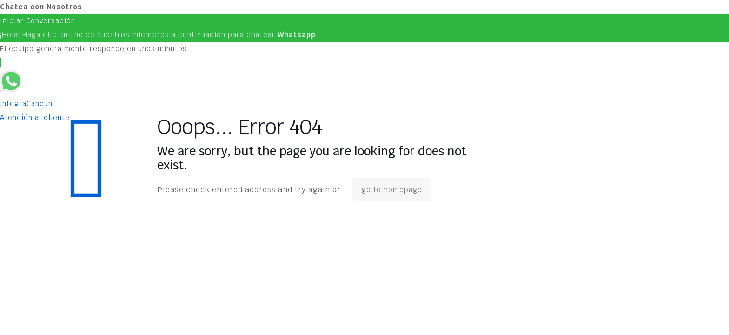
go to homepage (392, 189)
